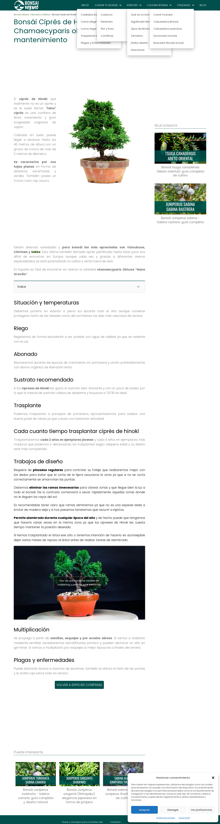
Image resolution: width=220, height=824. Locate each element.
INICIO (85, 5)
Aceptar (144, 810)
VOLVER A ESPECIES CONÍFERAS (79, 685)
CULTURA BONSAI (157, 5)
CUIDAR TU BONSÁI (106, 5)
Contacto (115, 822)
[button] (213, 777)
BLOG (203, 5)
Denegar (172, 810)
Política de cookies (165, 817)
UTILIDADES (183, 5)
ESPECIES (132, 5)
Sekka (35, 252)
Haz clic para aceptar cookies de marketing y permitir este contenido (79, 582)
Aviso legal (184, 817)
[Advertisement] (79, 69)
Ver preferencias (201, 810)
